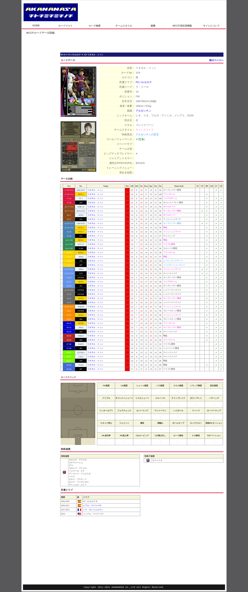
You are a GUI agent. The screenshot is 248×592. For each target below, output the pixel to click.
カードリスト (65, 25)
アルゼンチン (143, 110)
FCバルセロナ (144, 82)
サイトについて (211, 25)
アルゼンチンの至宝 (147, 134)
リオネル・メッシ (95, 190)
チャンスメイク (145, 129)
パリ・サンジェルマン (93, 510)
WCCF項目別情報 (182, 25)
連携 (153, 25)
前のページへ (216, 60)
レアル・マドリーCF (92, 505)
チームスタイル (123, 25)
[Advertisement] (152, 12)
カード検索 (94, 25)
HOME (36, 25)
